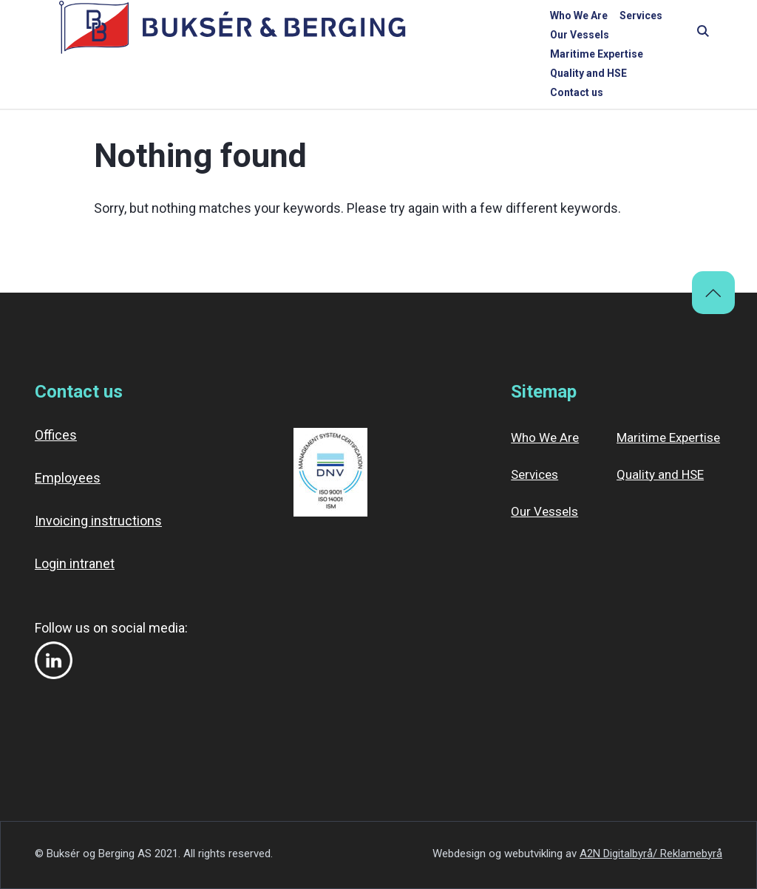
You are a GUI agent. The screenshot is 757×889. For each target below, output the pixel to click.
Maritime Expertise (487, 35)
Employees (68, 478)
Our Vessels (399, 35)
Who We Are (274, 35)
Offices (56, 435)
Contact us (661, 35)
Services (336, 35)
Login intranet (75, 563)
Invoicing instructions (98, 520)
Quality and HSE (584, 35)
